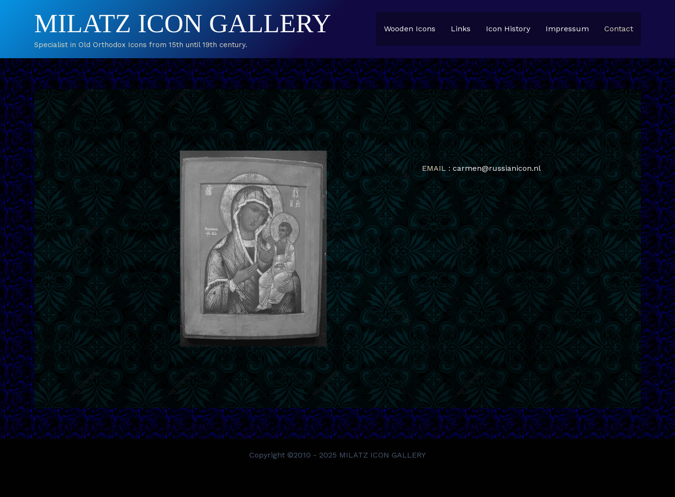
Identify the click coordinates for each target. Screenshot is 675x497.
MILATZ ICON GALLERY (182, 23)
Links (461, 28)
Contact (618, 28)
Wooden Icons (409, 28)
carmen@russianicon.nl (497, 168)
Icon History (508, 28)
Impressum (567, 28)
